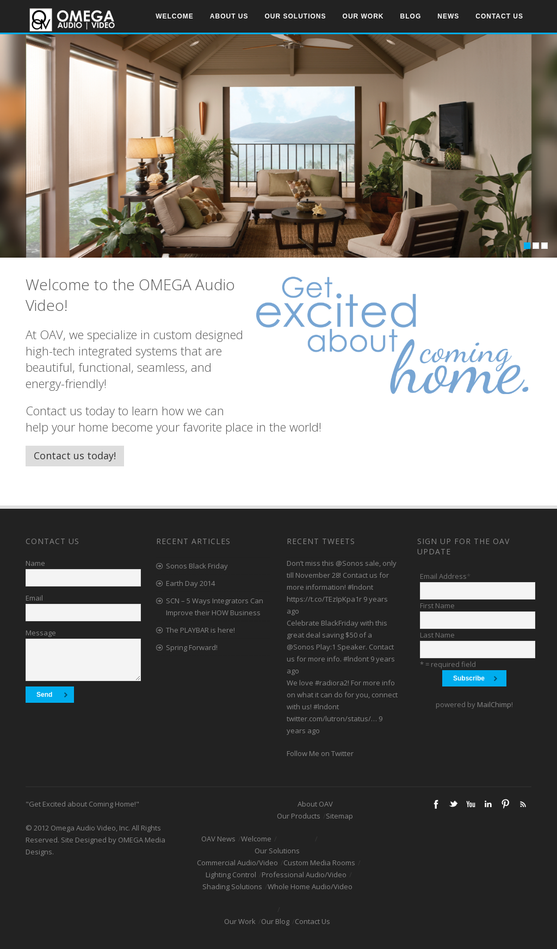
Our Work (363, 16)
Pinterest (505, 804)
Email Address (445, 576)
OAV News (218, 839)
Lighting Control (231, 874)
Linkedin (488, 804)
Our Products (298, 816)
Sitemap (339, 816)
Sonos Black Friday (197, 566)
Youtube (470, 804)
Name (35, 563)
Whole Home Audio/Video (310, 886)
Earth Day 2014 (190, 583)
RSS (523, 804)
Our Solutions (295, 16)
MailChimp (494, 704)
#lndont (360, 587)
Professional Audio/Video (304, 874)
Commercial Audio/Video (237, 862)
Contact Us (499, 16)
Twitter (453, 804)
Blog (411, 16)
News (448, 16)
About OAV (315, 804)
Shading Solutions (232, 886)
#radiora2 (331, 683)
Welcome (175, 16)
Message (41, 633)
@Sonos (349, 563)
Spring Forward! (192, 647)
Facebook (436, 804)
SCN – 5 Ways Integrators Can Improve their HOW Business (214, 606)
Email (34, 598)
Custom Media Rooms (319, 862)
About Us (229, 16)
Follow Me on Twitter (320, 753)
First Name (437, 605)
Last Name (437, 635)
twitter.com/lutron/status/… (332, 718)
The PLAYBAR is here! (200, 630)
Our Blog (275, 921)
